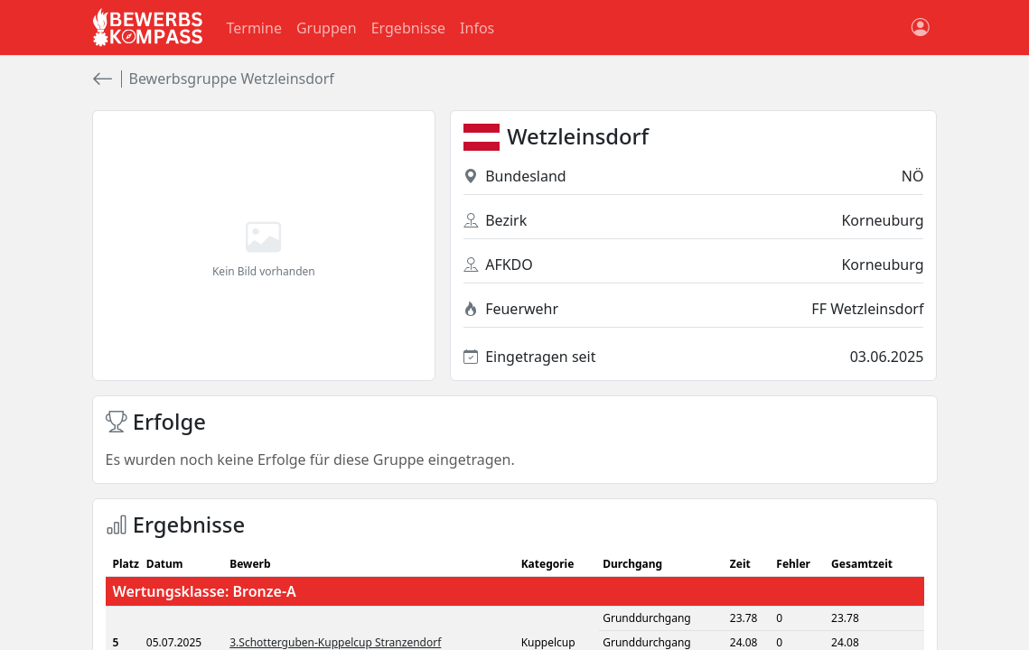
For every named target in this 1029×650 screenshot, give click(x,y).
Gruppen (326, 28)
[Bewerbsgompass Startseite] (148, 27)
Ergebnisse (408, 28)
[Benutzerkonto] (920, 27)
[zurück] (103, 79)
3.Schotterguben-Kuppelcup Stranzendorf (335, 642)
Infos (477, 28)
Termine (254, 28)
